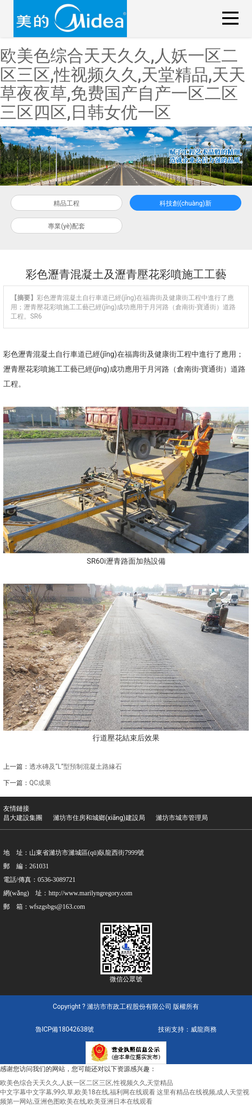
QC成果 (40, 782)
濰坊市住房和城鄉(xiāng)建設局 (99, 817)
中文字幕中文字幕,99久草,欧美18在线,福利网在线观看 (77, 1092)
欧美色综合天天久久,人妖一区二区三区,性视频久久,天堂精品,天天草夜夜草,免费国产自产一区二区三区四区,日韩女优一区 (122, 84)
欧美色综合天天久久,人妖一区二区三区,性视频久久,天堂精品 (86, 1082)
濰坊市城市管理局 (182, 817)
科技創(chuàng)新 (185, 203)
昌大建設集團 (22, 817)
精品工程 (66, 203)
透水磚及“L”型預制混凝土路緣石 (75, 766)
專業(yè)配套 (66, 226)
